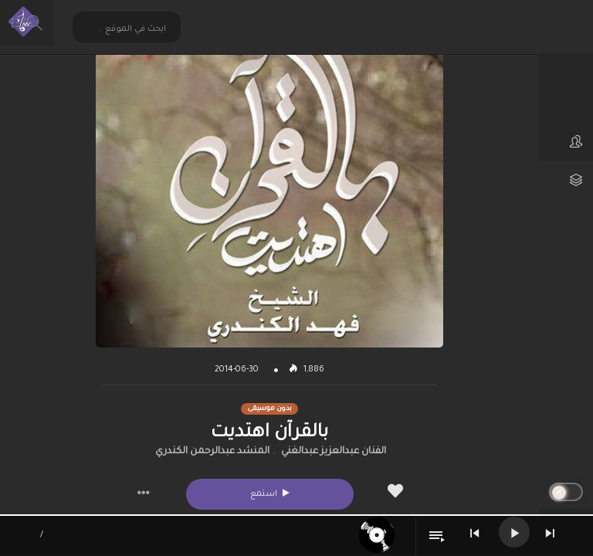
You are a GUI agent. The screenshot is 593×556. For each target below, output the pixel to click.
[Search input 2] (127, 29)
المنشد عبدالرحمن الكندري (212, 451)
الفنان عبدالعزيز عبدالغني (333, 451)
